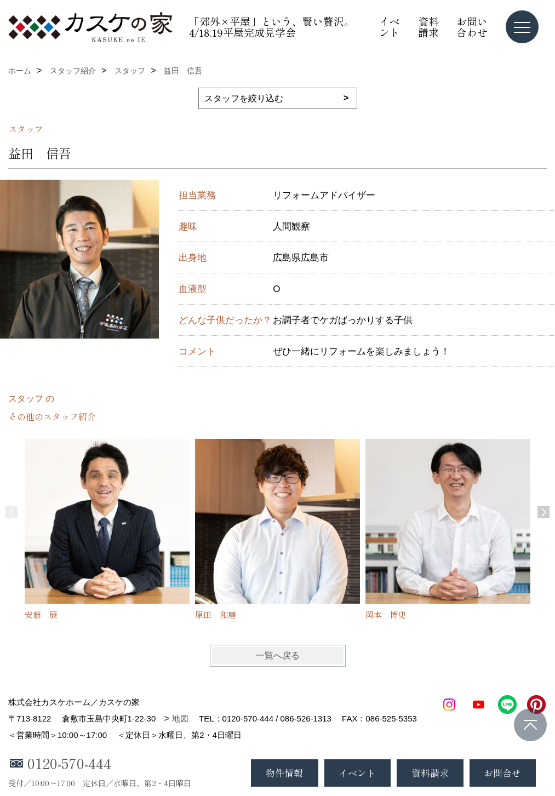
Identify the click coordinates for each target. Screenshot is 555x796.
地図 (180, 718)
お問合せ (502, 773)
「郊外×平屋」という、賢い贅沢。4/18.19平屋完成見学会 (271, 26)
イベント (389, 26)
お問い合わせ (472, 26)
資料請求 (428, 26)
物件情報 (284, 773)
